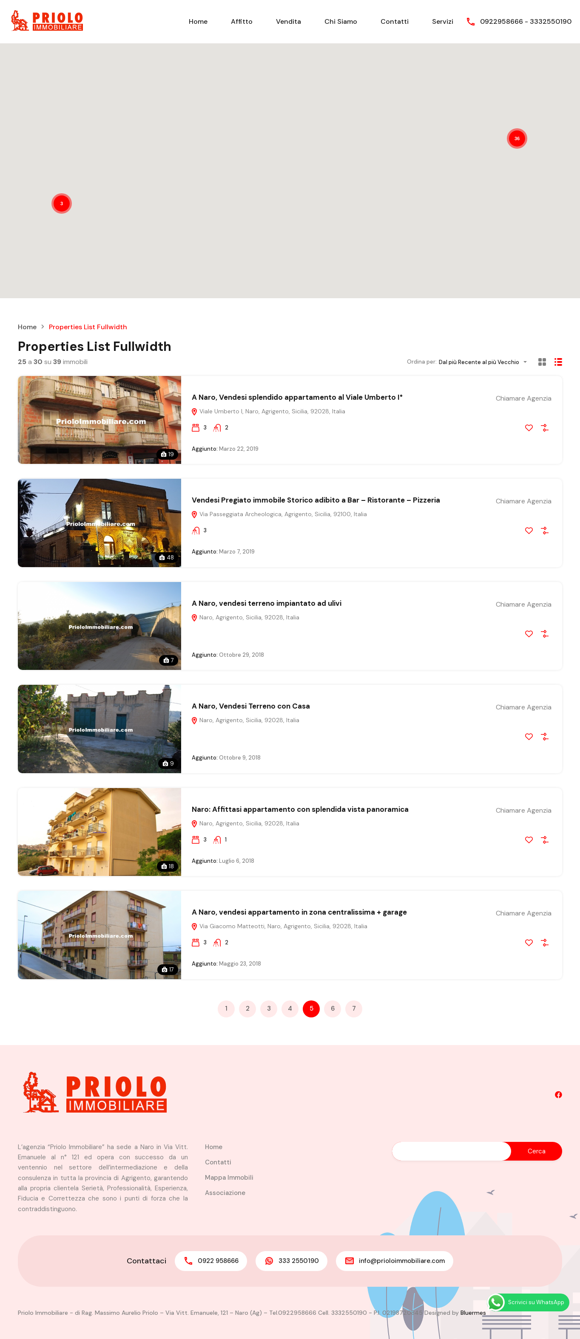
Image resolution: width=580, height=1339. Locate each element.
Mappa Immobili (229, 1177)
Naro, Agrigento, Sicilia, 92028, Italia (245, 617)
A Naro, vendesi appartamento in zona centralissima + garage (299, 912)
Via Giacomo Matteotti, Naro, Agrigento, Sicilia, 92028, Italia (279, 926)
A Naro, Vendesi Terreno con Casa (251, 706)
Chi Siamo (340, 21)
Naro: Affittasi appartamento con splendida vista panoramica (300, 809)
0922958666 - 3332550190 (525, 21)
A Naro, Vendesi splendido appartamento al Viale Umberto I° (297, 397)
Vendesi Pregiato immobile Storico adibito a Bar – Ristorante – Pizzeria (316, 500)
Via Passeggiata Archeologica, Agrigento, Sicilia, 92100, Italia (279, 514)
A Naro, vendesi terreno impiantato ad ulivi (266, 603)
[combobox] (485, 362)
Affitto (242, 21)
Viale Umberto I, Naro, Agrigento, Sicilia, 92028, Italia (268, 411)
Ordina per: (422, 361)
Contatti (395, 21)
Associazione (225, 1193)
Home (198, 21)
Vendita (288, 21)
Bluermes (473, 1312)
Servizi (442, 21)
